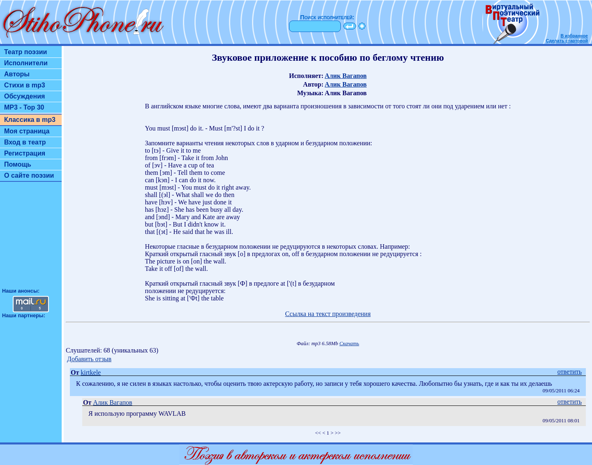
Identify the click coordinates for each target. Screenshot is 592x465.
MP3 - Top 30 (24, 107)
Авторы (17, 74)
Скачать (349, 343)
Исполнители (26, 63)
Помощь (17, 164)
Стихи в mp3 (24, 85)
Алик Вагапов (346, 75)
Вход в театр (25, 142)
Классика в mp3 (30, 119)
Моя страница (27, 131)
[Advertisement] (31, 238)
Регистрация (24, 153)
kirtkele (91, 372)
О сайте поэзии (29, 175)
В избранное (574, 35)
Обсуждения (24, 96)
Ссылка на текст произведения (327, 313)
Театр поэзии (25, 51)
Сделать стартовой (567, 40)
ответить (569, 371)
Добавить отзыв (89, 358)
